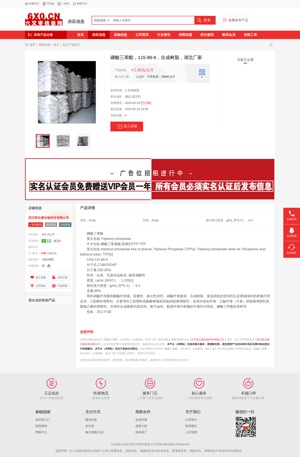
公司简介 (191, 419)
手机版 (50, 3)
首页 (32, 44)
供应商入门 (42, 419)
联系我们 (191, 426)
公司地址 (41, 285)
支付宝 (89, 426)
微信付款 (91, 419)
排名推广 (141, 432)
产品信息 (62, 285)
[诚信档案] (48, 259)
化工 (56, 44)
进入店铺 (127, 126)
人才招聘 (191, 432)
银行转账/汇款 (94, 432)
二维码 (65, 3)
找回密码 (41, 426)
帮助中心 (41, 432)
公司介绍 (62, 277)
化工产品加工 (71, 44)
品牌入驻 (141, 426)
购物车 (80, 3)
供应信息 (76, 21)
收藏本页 (34, 3)
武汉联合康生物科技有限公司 (48, 217)
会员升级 (141, 419)
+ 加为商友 (36, 224)
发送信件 (51, 224)
